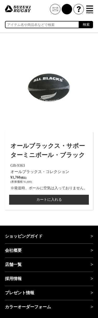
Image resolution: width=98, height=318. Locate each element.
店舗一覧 (13, 264)
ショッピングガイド (24, 236)
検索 (86, 24)
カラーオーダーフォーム (28, 306)
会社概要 (13, 250)
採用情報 (13, 278)
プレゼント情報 (19, 292)
